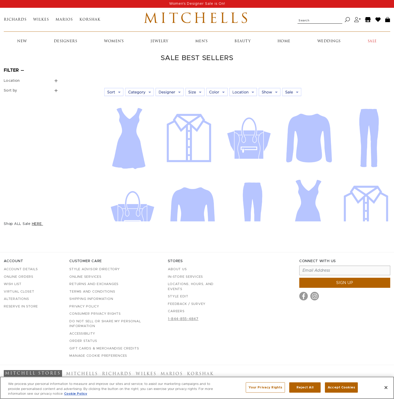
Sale (372, 41)
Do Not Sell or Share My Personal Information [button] (105, 324)
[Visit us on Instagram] (314, 296)
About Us (177, 269)
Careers (176, 311)
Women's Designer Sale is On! (197, 4)
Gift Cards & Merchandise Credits (104, 348)
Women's (114, 41)
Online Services (85, 276)
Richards (15, 20)
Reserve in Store (21, 306)
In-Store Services (185, 276)
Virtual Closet (19, 291)
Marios (64, 20)
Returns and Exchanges (94, 284)
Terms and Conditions (92, 291)
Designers (65, 41)
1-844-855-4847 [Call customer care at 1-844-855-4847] (183, 319)
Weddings (329, 41)
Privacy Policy (84, 306)
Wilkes (41, 20)
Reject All (305, 389)
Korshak (90, 20)
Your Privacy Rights (265, 389)
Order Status (83, 341)
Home (283, 41)
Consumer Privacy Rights (95, 313)
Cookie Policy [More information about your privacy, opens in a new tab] (75, 395)
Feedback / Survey (187, 304)
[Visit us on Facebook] (303, 296)
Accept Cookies (341, 389)
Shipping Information (91, 299)
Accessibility (82, 333)
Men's (201, 41)
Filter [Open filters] (11, 70)
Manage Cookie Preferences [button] (98, 355)
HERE (37, 224)
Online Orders (18, 276)
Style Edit (178, 296)
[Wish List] (378, 20)
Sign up (344, 283)
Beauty (242, 41)
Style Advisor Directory (94, 269)
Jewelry (159, 41)
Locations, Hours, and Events (191, 287)
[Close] (385, 389)
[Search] (347, 19)
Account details (21, 269)
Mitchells (197, 19)
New (22, 41)
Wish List (13, 284)
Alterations (16, 299)
